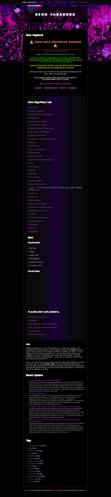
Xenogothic (34, 232)
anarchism (32, 451)
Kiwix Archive (86, 2)
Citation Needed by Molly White (42, 128)
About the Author (60, 2)
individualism (33, 461)
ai (29, 448)
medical (31, 469)
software (32, 479)
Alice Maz (33, 108)
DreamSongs (34, 146)
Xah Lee (33, 228)
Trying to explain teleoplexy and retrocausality (45, 380)
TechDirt (33, 214)
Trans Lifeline (35, 331)
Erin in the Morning (37, 149)
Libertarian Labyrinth (38, 184)
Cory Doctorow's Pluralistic (40, 132)
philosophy (32, 474)
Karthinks (33, 174)
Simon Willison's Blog (37, 204)
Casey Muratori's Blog (38, 121)
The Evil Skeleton (36, 221)
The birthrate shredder (37, 393)
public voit (34, 197)
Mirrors (74, 2)
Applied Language (37, 111)
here (36, 190)
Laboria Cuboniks (36, 181)
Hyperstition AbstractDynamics (42, 160)
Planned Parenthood (37, 334)
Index (47, 2)
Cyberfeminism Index (38, 135)
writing (31, 481)
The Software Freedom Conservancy (44, 327)
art (30, 453)
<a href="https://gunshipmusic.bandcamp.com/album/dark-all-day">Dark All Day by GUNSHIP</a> (44, 291)
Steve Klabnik (35, 177)
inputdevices (33, 464)
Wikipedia (33, 321)
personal (32, 471)
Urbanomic (34, 225)
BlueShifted (34, 118)
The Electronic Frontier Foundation (43, 324)
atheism (31, 456)
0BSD (55, 490)
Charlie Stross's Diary (38, 125)
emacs (31, 458)
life (30, 466)
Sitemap (39, 2)
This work (26, 490)
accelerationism (34, 446)
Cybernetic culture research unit (42, 139)
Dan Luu (33, 142)
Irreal (32, 163)
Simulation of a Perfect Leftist (41, 207)
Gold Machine (35, 153)
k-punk (32, 170)
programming (33, 476)
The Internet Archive (38, 317)
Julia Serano (34, 167)
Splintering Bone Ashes (38, 211)
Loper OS (33, 193)
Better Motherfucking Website (41, 115)
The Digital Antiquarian (39, 218)
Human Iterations (36, 156)
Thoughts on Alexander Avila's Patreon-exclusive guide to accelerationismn (55, 407)
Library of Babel (36, 188)
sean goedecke (35, 200)
